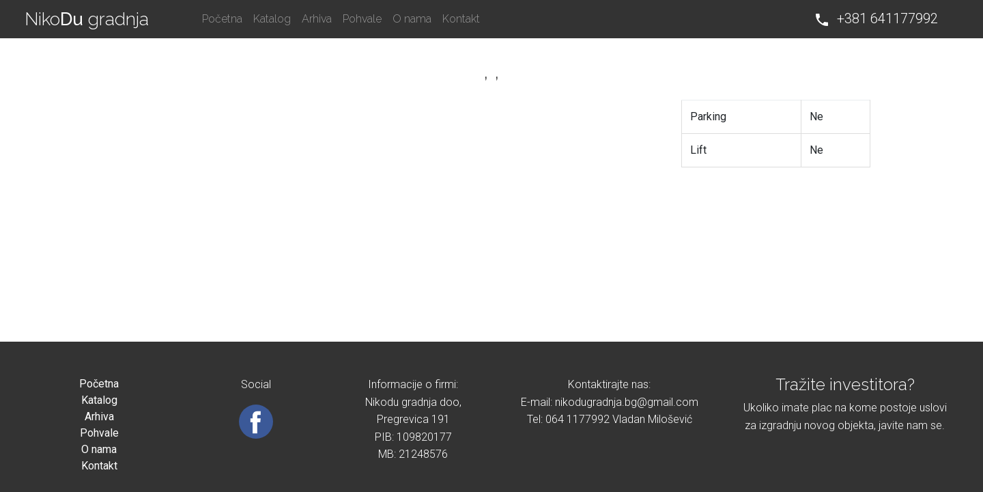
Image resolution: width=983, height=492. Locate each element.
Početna (222, 18)
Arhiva (317, 18)
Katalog (272, 18)
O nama (412, 18)
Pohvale (362, 18)
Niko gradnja (87, 19)
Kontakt (461, 18)
